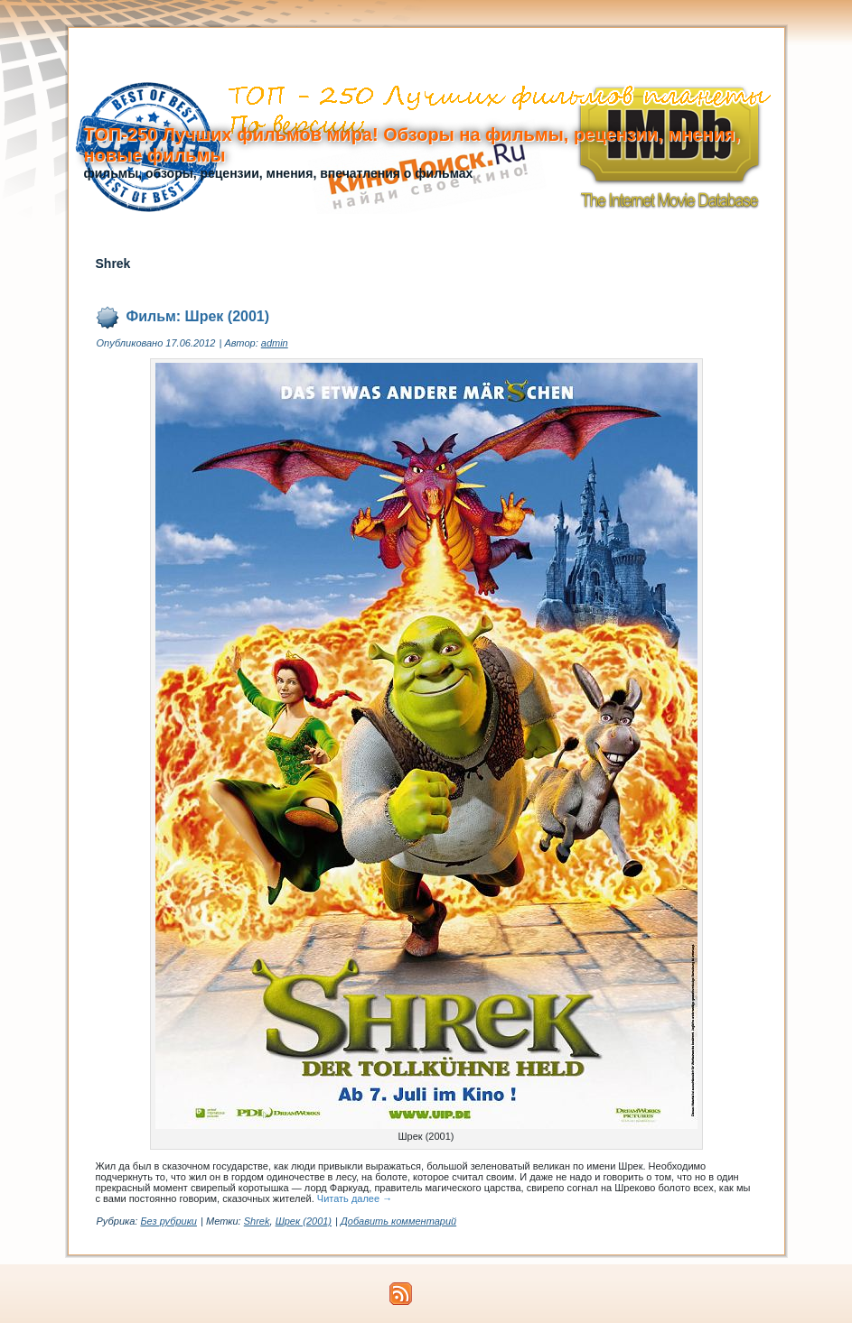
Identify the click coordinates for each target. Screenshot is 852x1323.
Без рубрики (168, 1221)
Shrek (257, 1221)
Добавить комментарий (398, 1221)
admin (274, 343)
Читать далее (354, 1198)
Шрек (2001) (304, 1221)
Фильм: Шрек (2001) (198, 316)
